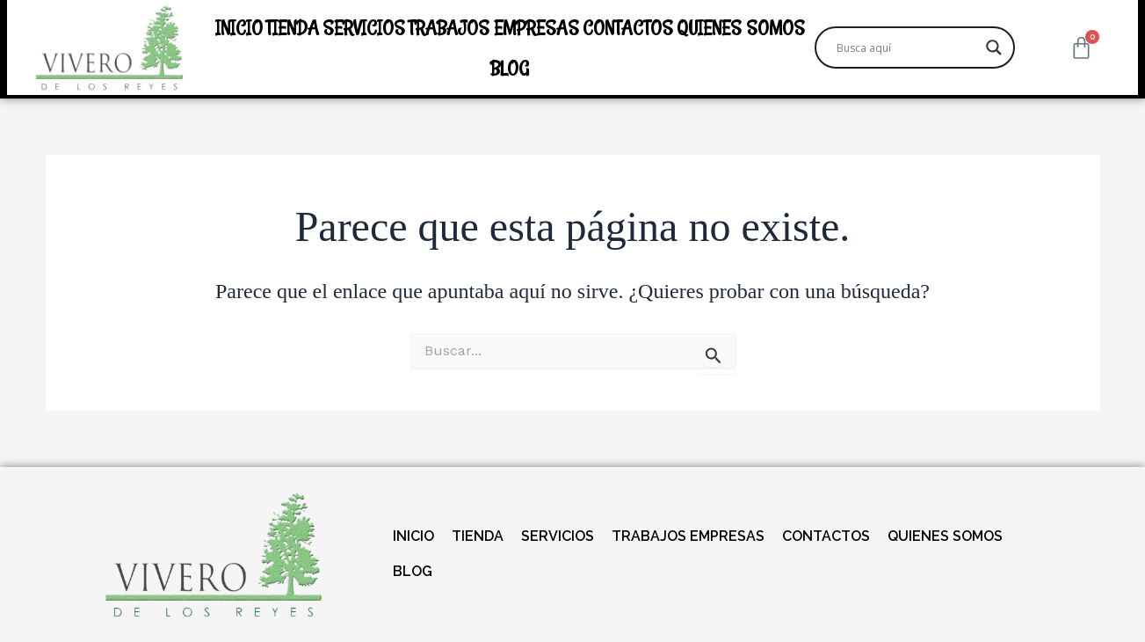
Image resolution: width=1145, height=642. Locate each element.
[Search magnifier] (994, 47)
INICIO (239, 27)
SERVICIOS (363, 27)
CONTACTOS (628, 27)
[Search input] (907, 47)
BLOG (509, 67)
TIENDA (292, 27)
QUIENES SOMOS (741, 27)
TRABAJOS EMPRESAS (493, 27)
